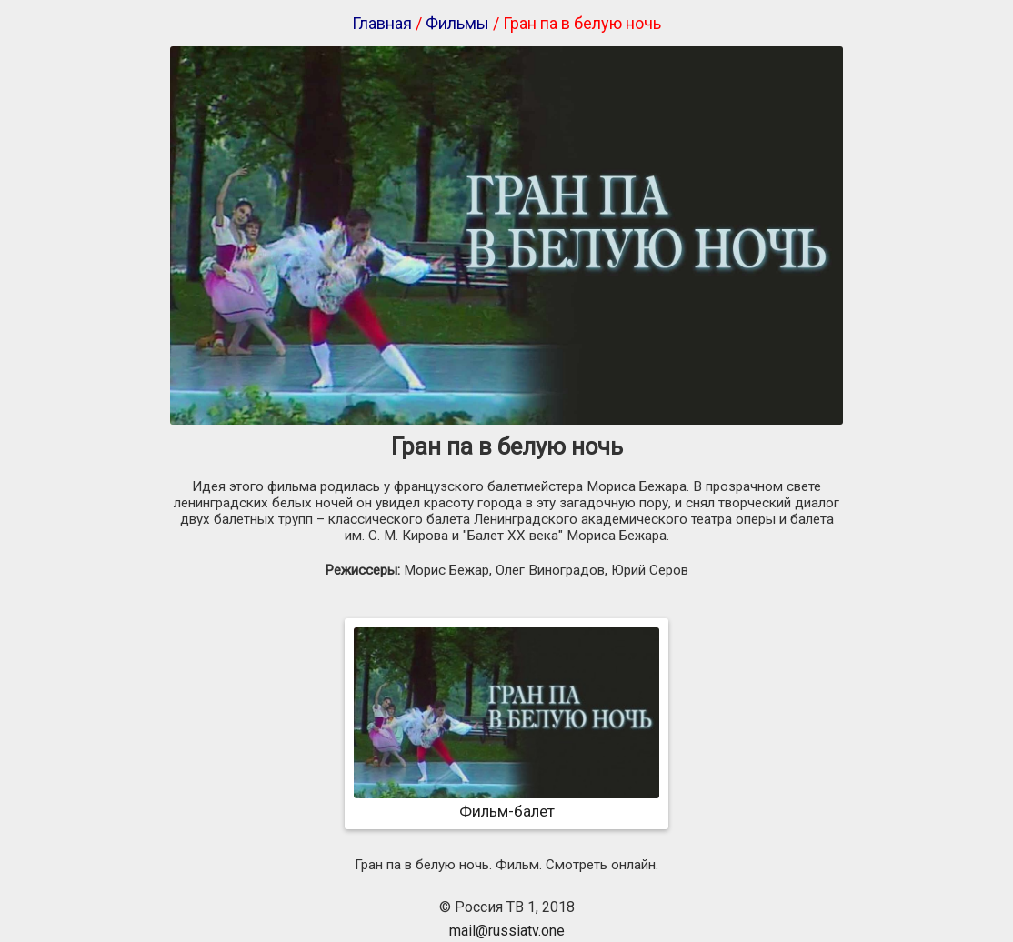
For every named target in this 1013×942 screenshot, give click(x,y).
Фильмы (457, 23)
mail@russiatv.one (507, 930)
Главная (382, 23)
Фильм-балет (506, 802)
